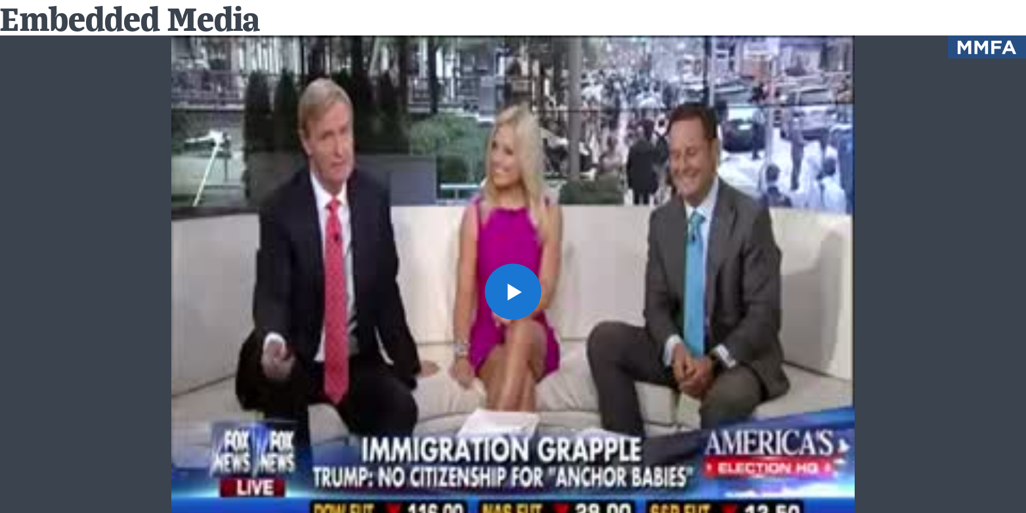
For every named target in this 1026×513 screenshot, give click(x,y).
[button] (513, 292)
